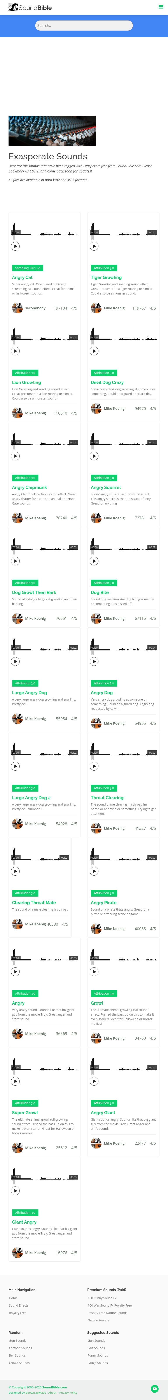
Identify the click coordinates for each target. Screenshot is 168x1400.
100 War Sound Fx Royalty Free (110, 1305)
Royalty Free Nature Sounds (107, 1312)
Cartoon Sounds (20, 1348)
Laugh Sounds (98, 1362)
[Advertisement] (84, 70)
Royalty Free (17, 1312)
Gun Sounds (17, 1340)
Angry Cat (22, 277)
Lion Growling (26, 382)
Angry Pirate (103, 902)
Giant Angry (24, 1222)
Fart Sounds (96, 1348)
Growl (97, 1003)
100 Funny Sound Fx (102, 1298)
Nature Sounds (98, 1320)
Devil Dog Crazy (107, 382)
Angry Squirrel (106, 487)
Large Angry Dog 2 (31, 797)
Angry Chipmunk (29, 487)
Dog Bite (100, 592)
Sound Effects (18, 1305)
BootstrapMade (36, 1393)
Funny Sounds (98, 1355)
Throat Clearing (107, 797)
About (52, 1393)
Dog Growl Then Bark (34, 592)
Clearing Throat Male (34, 902)
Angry (18, 1003)
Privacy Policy (68, 1393)
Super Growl (25, 1112)
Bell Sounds (17, 1355)
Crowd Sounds (19, 1362)
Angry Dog (102, 692)
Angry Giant (103, 1112)
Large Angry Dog (29, 692)
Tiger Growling (106, 277)
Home (13, 1298)
